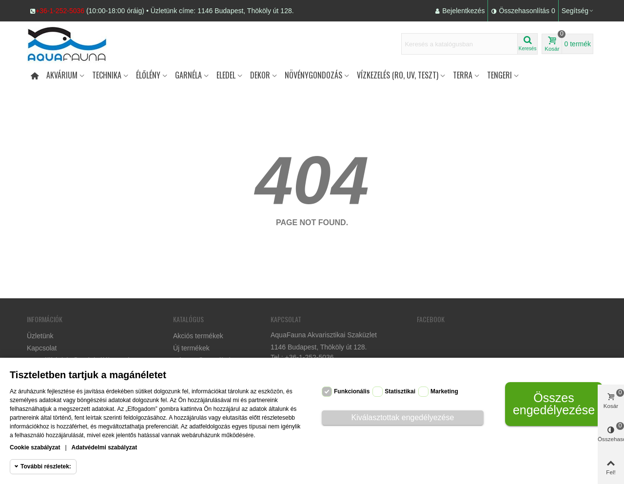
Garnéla (188, 75)
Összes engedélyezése (554, 404)
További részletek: (45, 466)
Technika (106, 75)
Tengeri (499, 75)
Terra (462, 75)
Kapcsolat (42, 348)
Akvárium (62, 75)
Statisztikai (400, 391)
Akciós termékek (198, 336)
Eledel (225, 75)
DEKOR (260, 75)
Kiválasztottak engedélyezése (402, 417)
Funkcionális (352, 391)
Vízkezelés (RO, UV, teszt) (397, 75)
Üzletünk (40, 336)
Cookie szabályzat (35, 447)
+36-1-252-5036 (60, 11)
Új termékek (191, 348)
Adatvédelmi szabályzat (104, 447)
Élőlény (148, 75)
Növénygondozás (313, 75)
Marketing (444, 391)
